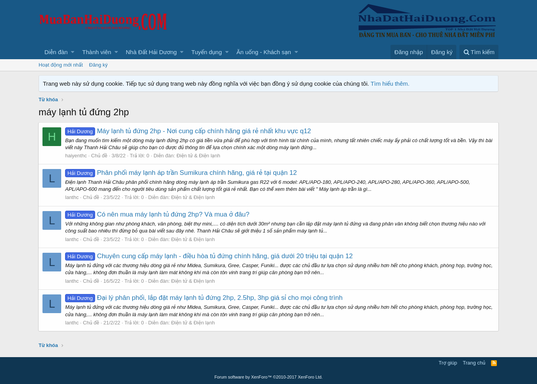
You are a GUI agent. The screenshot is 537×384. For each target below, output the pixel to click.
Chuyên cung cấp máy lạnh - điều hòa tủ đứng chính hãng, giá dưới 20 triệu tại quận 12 (209, 256)
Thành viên (96, 52)
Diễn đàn (56, 52)
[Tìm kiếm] (478, 52)
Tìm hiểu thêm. (390, 83)
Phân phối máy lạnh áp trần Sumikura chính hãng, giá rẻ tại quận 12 (181, 172)
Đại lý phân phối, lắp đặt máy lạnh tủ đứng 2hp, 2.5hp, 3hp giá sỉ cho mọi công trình (204, 297)
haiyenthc (76, 156)
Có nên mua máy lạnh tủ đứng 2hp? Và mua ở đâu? (157, 214)
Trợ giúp (448, 363)
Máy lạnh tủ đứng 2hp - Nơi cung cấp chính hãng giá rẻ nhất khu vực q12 (188, 131)
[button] (72, 52)
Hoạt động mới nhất (61, 65)
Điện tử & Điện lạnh (199, 156)
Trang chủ (474, 363)
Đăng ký (98, 65)
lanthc (72, 197)
